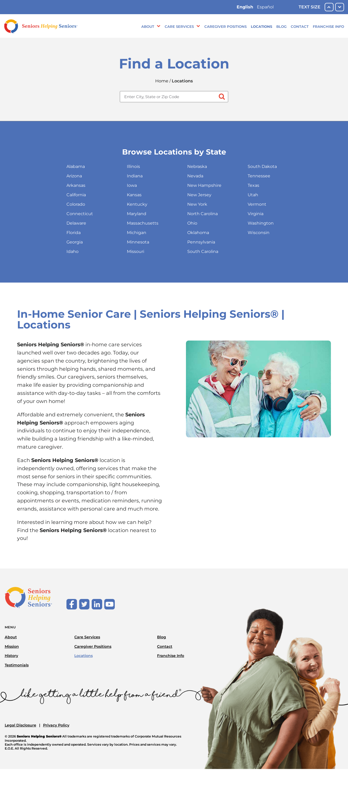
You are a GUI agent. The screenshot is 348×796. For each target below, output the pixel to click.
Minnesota (138, 242)
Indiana (135, 175)
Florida (73, 232)
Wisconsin (258, 232)
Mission (12, 646)
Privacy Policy (56, 725)
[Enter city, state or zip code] (174, 97)
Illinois (133, 166)
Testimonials (17, 665)
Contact (300, 26)
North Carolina (202, 213)
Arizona (74, 175)
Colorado (75, 204)
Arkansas (75, 185)
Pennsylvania (201, 242)
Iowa (132, 185)
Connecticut (79, 213)
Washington (261, 223)
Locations (261, 26)
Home (161, 80)
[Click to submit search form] (221, 96)
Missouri (135, 251)
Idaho (72, 251)
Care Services (179, 26)
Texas (253, 185)
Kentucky (137, 204)
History (11, 655)
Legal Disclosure (20, 725)
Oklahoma (198, 232)
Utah (253, 194)
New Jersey (199, 194)
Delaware (76, 223)
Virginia (255, 213)
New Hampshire (204, 185)
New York (197, 204)
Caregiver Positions (225, 26)
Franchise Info (328, 26)
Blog (281, 26)
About (147, 26)
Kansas (134, 194)
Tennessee (259, 175)
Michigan (136, 232)
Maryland (136, 213)
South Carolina (202, 251)
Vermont (257, 204)
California (76, 194)
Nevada (195, 175)
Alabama (75, 166)
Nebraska (197, 166)
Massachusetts (142, 223)
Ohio (192, 223)
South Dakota (262, 166)
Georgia (74, 242)
